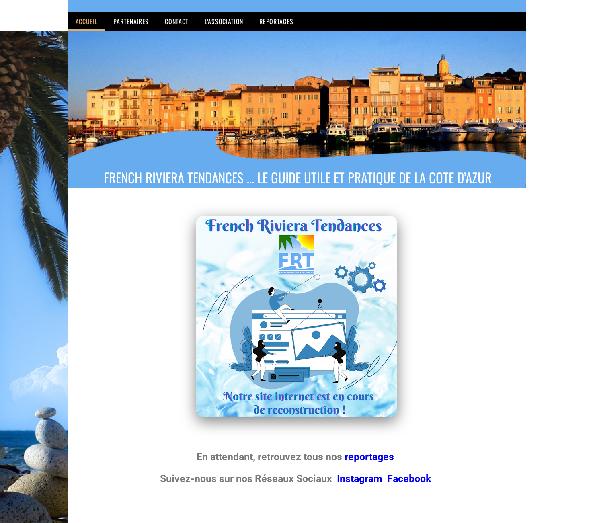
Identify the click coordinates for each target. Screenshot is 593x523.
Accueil (87, 21)
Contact (177, 21)
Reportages (276, 21)
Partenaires (131, 21)
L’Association (224, 21)
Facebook (409, 478)
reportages (370, 457)
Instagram (361, 478)
